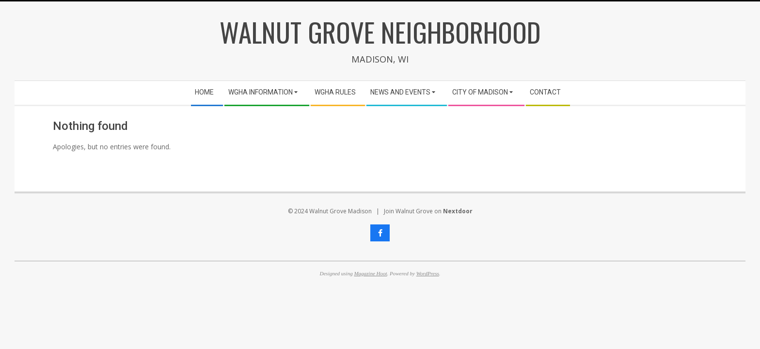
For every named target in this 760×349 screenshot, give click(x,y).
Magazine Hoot (370, 273)
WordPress (427, 273)
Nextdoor (458, 211)
